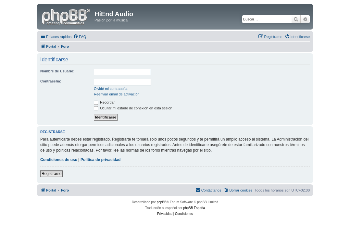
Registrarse (51, 173)
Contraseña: (50, 81)
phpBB (162, 202)
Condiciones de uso (58, 159)
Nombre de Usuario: (57, 71)
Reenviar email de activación (117, 94)
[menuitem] (79, 37)
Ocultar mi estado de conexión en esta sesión (133, 108)
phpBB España (194, 208)
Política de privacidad (100, 159)
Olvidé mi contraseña (110, 89)
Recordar (104, 102)
